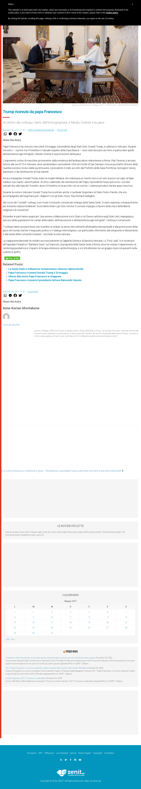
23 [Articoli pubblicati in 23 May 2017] (33, 628)
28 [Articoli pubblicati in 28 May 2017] (126, 628)
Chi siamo (32, 753)
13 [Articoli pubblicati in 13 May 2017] (107, 617)
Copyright (97, 753)
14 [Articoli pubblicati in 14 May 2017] (126, 617)
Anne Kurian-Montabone (41, 130)
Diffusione (49, 753)
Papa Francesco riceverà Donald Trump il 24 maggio (38, 272)
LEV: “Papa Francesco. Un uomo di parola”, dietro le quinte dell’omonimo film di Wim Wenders (46, 668)
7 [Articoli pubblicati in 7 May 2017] (126, 612)
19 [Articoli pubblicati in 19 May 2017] (89, 622)
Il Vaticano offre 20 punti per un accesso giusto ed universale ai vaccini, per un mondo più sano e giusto (51, 658)
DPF (41, 753)
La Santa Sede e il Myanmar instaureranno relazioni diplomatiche (45, 268)
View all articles (11, 324)
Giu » (13, 639)
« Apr (8, 639)
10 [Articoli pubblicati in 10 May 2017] (52, 617)
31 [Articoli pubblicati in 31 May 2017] (52, 633)
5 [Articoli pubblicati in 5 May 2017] (89, 612)
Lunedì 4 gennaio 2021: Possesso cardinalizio (26, 678)
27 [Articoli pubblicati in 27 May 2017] (107, 628)
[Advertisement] (70, 448)
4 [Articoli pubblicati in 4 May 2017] (70, 612)
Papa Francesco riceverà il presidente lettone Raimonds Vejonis (45, 280)
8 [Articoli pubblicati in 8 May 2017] (14, 617)
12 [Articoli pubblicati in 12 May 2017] (89, 617)
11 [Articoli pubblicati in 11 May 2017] (70, 617)
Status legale (84, 753)
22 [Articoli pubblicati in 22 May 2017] (15, 628)
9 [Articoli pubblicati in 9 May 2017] (33, 617)
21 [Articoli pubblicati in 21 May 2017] (126, 622)
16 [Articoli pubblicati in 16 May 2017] (33, 622)
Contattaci (109, 753)
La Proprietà (62, 753)
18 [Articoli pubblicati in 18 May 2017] (70, 622)
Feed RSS (72, 651)
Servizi (73, 753)
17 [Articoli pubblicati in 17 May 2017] (52, 622)
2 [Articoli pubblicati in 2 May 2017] (33, 612)
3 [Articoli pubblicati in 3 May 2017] (52, 612)
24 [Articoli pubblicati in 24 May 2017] (52, 628)
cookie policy (112, 13)
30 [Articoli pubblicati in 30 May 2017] (33, 633)
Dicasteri (62, 130)
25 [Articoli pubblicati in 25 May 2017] (70, 628)
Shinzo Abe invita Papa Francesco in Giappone (34, 276)
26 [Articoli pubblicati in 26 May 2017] (89, 628)
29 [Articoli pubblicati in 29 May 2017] (15, 633)
